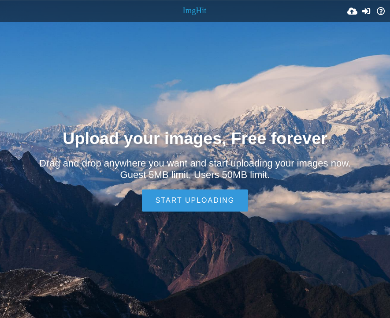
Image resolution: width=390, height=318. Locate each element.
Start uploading (195, 200)
